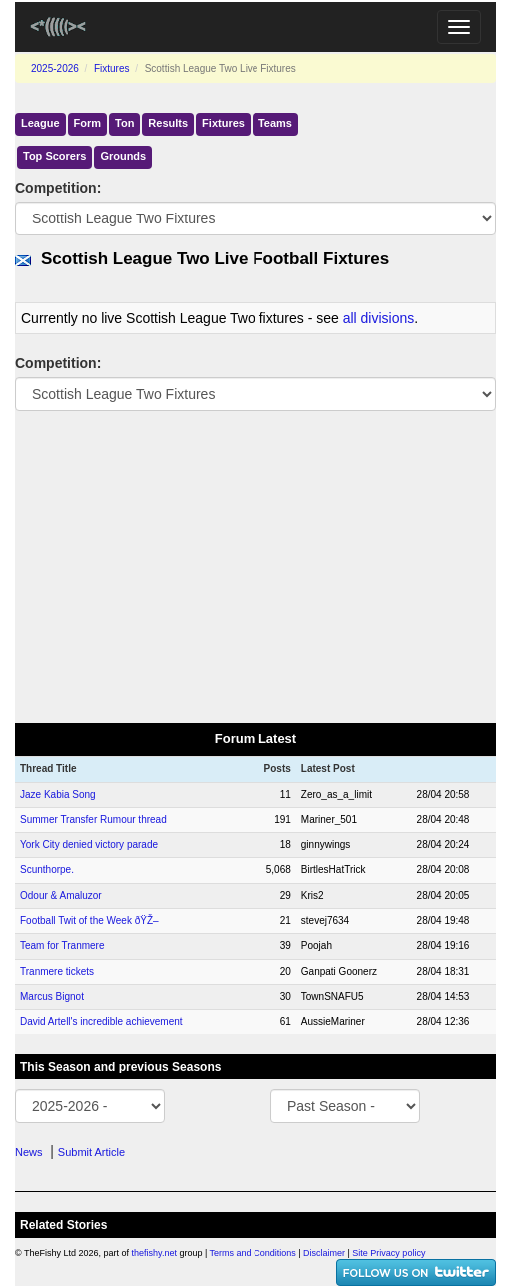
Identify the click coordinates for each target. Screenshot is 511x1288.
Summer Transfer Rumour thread (93, 819)
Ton (124, 123)
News (29, 1152)
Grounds (123, 156)
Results (168, 123)
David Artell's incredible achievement (101, 1021)
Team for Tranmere (62, 945)
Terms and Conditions (253, 1253)
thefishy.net (154, 1253)
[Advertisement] (255, 565)
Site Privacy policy (388, 1253)
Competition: (58, 188)
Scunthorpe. (47, 869)
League (40, 123)
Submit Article (91, 1152)
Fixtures (112, 68)
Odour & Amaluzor (61, 895)
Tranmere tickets (57, 971)
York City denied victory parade (89, 844)
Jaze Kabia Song (58, 794)
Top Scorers (54, 156)
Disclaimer (324, 1253)
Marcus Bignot (52, 996)
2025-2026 (55, 68)
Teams (275, 123)
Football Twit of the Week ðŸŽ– (89, 920)
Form (88, 123)
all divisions (379, 318)
